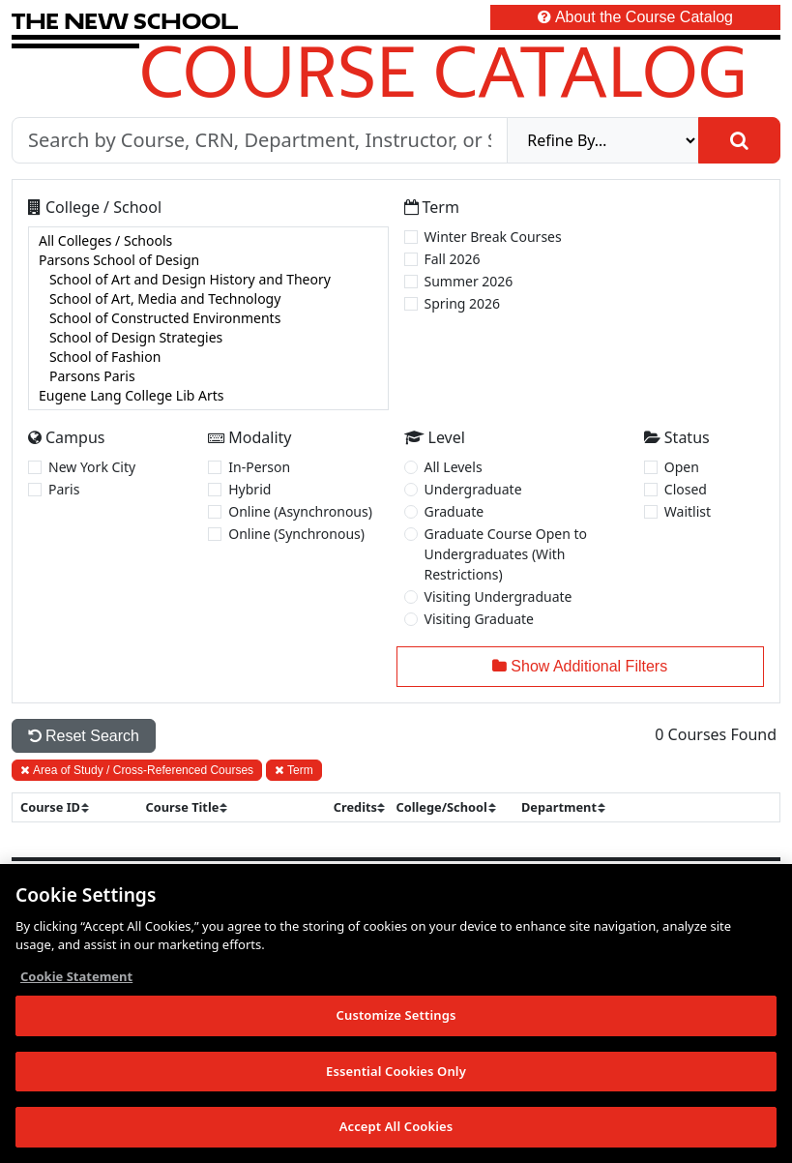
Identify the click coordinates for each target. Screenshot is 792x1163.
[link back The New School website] (125, 21)
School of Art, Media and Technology (208, 299)
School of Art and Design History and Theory (208, 279)
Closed (685, 489)
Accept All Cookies (396, 1128)
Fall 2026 (453, 259)
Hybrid (249, 489)
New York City (91, 467)
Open (681, 467)
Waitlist (687, 511)
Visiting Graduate (480, 619)
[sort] (62, 807)
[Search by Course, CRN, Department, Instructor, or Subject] (260, 140)
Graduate (454, 511)
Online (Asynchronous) (300, 511)
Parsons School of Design (208, 260)
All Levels (454, 467)
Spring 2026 (463, 303)
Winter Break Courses (493, 236)
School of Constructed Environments (208, 318)
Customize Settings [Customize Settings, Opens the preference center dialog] (396, 1016)
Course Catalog (443, 70)
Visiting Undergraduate (498, 596)
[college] (208, 318)
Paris (63, 489)
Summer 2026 (469, 281)
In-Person (259, 467)
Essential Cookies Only (396, 1072)
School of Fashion (208, 357)
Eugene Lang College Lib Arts (208, 395)
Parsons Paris (208, 376)
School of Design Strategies (208, 337)
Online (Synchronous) (296, 533)
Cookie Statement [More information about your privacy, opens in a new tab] (76, 977)
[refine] (603, 140)
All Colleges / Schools (208, 241)
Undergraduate (473, 489)
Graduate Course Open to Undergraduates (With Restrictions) (506, 553)
